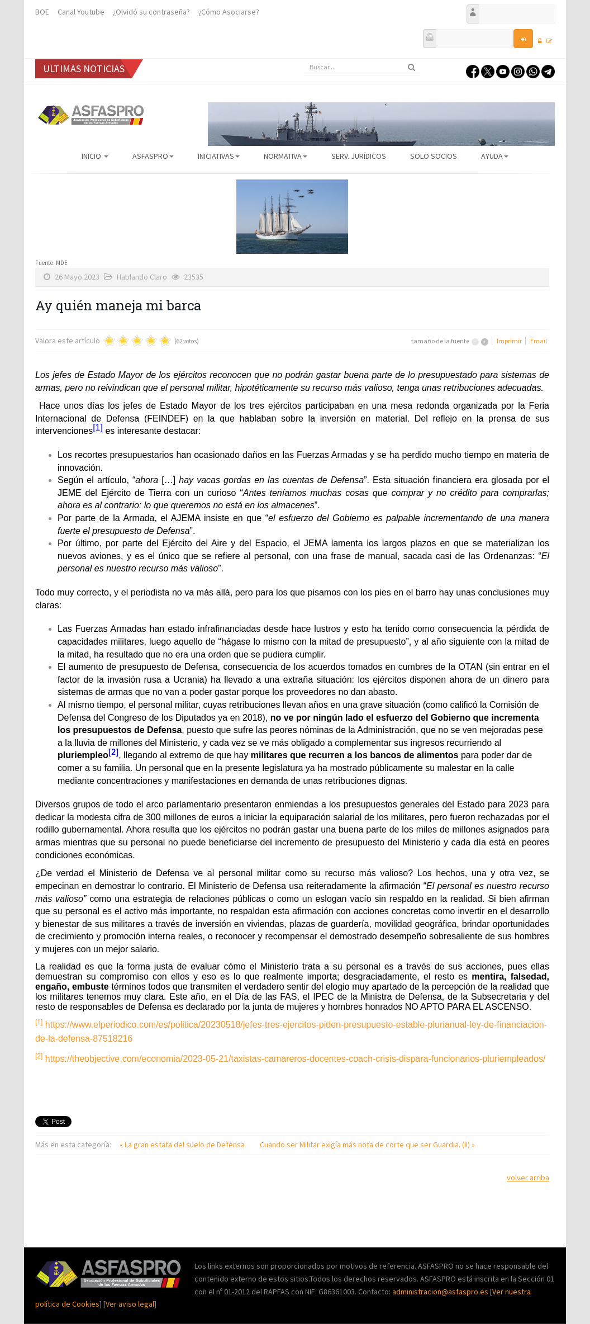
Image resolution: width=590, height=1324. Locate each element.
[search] (362, 67)
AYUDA (494, 156)
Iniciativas (219, 156)
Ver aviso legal (130, 1304)
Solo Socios (433, 156)
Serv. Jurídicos (358, 156)
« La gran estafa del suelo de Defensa (183, 1144)
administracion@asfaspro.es (441, 1292)
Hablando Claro (142, 277)
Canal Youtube (81, 12)
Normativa (285, 156)
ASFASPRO (153, 156)
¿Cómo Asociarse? (228, 12)
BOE (42, 12)
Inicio (95, 156)
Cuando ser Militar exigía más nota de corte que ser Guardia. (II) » (367, 1144)
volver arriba (528, 1177)
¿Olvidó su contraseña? (151, 12)
